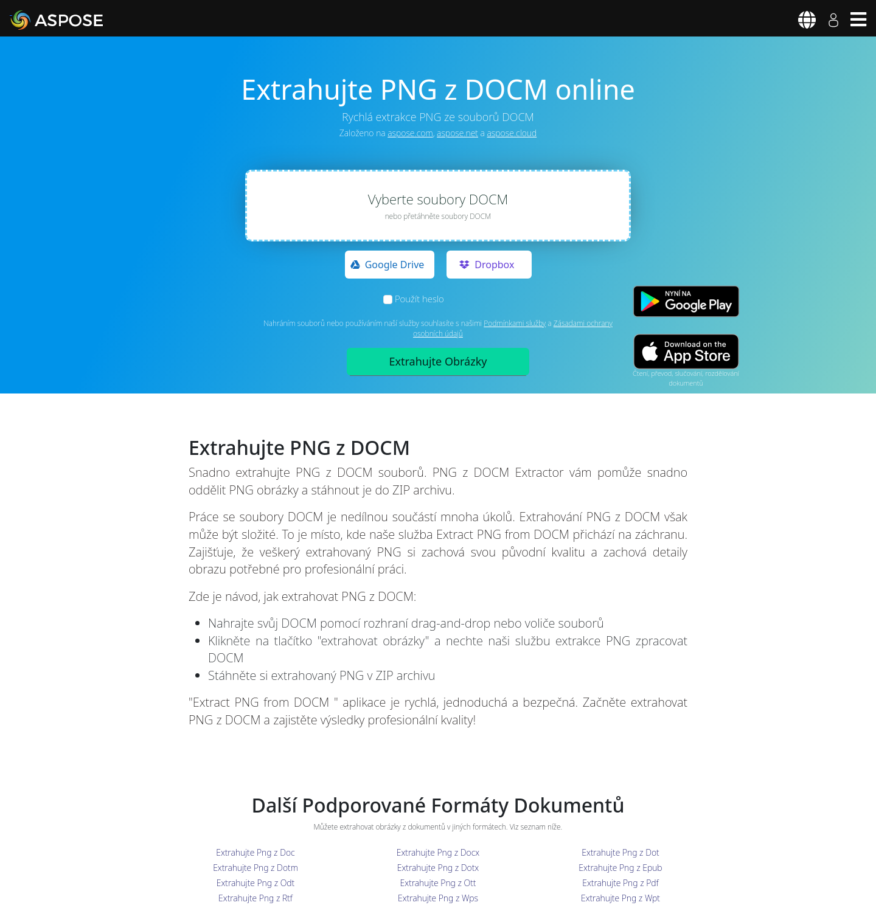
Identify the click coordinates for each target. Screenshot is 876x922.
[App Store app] (686, 351)
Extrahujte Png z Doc (255, 852)
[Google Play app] (686, 301)
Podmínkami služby (515, 323)
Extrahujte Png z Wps (438, 898)
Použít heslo (419, 299)
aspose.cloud (512, 133)
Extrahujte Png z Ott (438, 883)
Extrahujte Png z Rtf (255, 898)
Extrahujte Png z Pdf (620, 883)
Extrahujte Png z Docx (438, 852)
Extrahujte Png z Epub (620, 867)
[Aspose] (70, 20)
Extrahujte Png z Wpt (620, 898)
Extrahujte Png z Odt (255, 883)
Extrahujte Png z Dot (620, 852)
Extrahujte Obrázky (438, 361)
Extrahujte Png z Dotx (438, 867)
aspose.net (457, 133)
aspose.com (410, 133)
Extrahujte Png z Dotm (255, 867)
